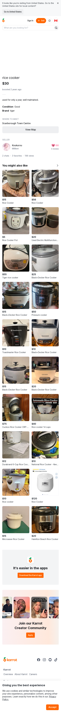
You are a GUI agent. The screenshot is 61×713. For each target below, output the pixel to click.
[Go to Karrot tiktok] (56, 659)
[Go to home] (3, 20)
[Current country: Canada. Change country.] (56, 20)
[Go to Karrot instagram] (44, 659)
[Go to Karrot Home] (10, 659)
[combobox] (28, 27)
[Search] (56, 28)
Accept (52, 707)
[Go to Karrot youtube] (50, 659)
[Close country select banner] (58, 3)
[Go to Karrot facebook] (38, 659)
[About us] (49, 20)
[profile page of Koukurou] (6, 147)
